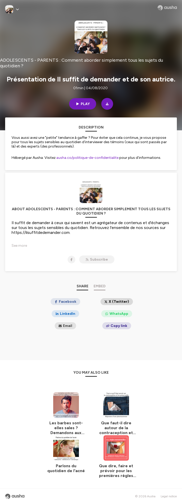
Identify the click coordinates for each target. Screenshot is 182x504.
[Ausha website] (167, 7)
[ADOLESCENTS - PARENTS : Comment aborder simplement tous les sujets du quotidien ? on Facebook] (71, 259)
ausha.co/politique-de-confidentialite (87, 157)
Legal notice (169, 496)
